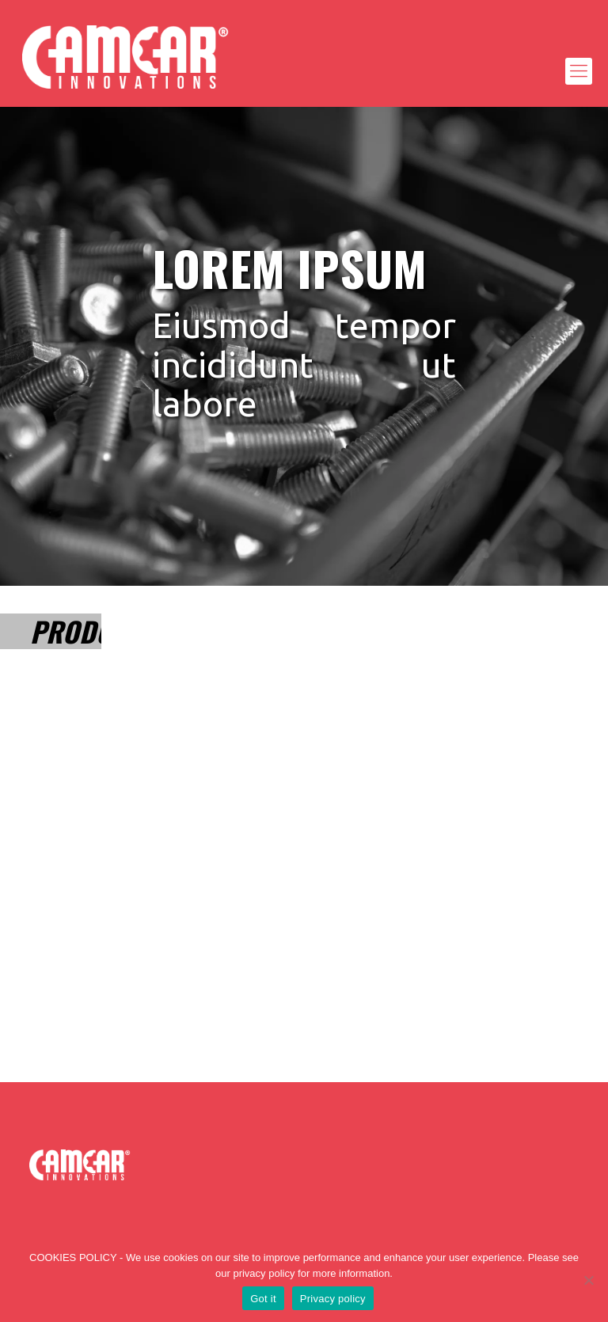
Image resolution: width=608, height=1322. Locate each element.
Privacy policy (333, 1299)
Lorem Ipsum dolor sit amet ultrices (60, 784)
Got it (263, 1299)
